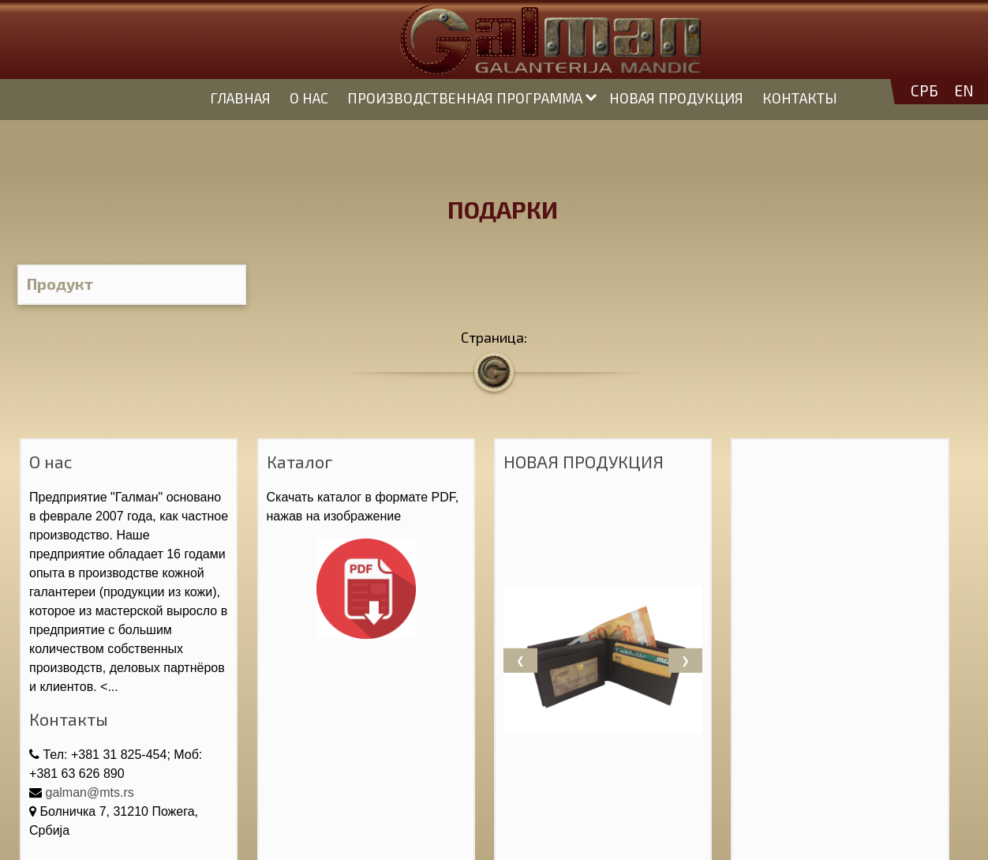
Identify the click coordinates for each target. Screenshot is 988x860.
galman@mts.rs (89, 792)
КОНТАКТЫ (799, 98)
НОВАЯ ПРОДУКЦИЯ (676, 98)
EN (964, 91)
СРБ (924, 91)
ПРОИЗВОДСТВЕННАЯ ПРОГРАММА (464, 98)
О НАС (309, 98)
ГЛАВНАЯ (240, 98)
